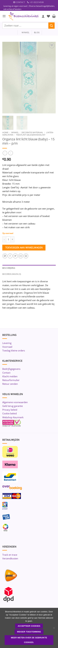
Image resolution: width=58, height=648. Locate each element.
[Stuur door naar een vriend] (20, 255)
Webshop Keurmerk (13, 417)
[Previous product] (10, 153)
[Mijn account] (43, 16)
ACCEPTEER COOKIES (29, 626)
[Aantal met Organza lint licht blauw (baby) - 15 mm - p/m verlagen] (4, 239)
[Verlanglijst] (48, 16)
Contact (6, 372)
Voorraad (7, 346)
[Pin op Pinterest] (26, 255)
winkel (24, 32)
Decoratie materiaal (32, 132)
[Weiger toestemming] (54, 628)
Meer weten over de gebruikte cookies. (29, 640)
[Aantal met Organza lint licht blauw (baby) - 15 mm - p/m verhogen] (12, 239)
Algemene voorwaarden (15, 402)
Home (5, 132)
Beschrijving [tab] (8, 268)
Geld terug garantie (12, 405)
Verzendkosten (10, 558)
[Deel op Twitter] (15, 255)
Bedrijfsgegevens (11, 368)
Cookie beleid (9, 413)
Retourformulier (10, 380)
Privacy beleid (9, 409)
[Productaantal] (8, 239)
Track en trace (9, 554)
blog (36, 32)
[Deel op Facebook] (10, 255)
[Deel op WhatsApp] (4, 255)
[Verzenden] (51, 25)
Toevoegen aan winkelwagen (24, 247)
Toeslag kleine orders (13, 350)
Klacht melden (9, 376)
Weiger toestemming (29, 632)
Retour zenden (10, 383)
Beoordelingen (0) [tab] (11, 274)
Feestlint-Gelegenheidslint (30, 134)
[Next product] (5, 153)
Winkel (15, 132)
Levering (6, 343)
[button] (4, 16)
